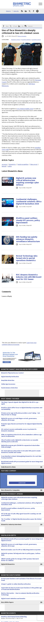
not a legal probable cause (25, 108)
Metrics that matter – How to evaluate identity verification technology (20, 594)
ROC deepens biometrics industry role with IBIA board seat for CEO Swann (28, 277)
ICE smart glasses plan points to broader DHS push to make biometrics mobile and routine (21, 451)
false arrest (33, 164)
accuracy (4, 164)
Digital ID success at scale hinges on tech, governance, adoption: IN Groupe (19, 419)
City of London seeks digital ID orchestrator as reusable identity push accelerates (19, 441)
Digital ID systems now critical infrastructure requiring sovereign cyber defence (27, 181)
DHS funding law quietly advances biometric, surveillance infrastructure (28, 239)
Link (22, 26)
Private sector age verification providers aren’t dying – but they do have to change (20, 414)
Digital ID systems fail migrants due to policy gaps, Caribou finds (20, 554)
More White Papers (7, 602)
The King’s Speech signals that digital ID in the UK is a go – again (20, 403)
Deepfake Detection (7, 380)
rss (22, 11)
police (10, 166)
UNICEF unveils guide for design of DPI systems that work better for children (20, 559)
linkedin (26, 11)
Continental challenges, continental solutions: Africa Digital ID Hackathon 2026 (28, 201)
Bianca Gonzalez (22, 36)
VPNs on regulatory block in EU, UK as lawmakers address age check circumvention (21, 435)
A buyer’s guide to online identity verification (16, 584)
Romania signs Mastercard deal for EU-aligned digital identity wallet (21, 424)
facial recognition (22, 164)
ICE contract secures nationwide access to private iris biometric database (18, 430)
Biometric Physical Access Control (12, 373)
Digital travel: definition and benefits (13, 598)
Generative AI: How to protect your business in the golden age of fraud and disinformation (21, 588)
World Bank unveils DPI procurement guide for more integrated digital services (22, 462)
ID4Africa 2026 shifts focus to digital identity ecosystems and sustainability (21, 408)
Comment (30, 26)
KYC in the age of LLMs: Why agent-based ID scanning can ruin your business (21, 514)
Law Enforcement (36, 39)
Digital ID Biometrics (8, 564)
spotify (37, 11)
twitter (29, 11)
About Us (8, 11)
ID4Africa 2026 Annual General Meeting (22, 617)
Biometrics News (15, 39)
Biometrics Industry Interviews (11, 524)
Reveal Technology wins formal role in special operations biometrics (26, 258)
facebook (33, 11)
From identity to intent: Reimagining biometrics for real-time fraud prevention (21, 457)
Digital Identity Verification (10, 377)
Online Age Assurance (8, 384)
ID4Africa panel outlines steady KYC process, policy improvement (28, 220)
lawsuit (4, 166)
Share (7, 26)
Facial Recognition (26, 39)
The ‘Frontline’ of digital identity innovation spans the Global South (21, 520)
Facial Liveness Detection (9, 388)
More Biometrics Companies (10, 490)
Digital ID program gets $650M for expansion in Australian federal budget (20, 446)
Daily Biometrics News (8, 467)
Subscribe (16, 11)
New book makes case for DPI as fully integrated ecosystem (21, 550)
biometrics (12, 164)
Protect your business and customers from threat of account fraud (21, 579)
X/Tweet (15, 26)
